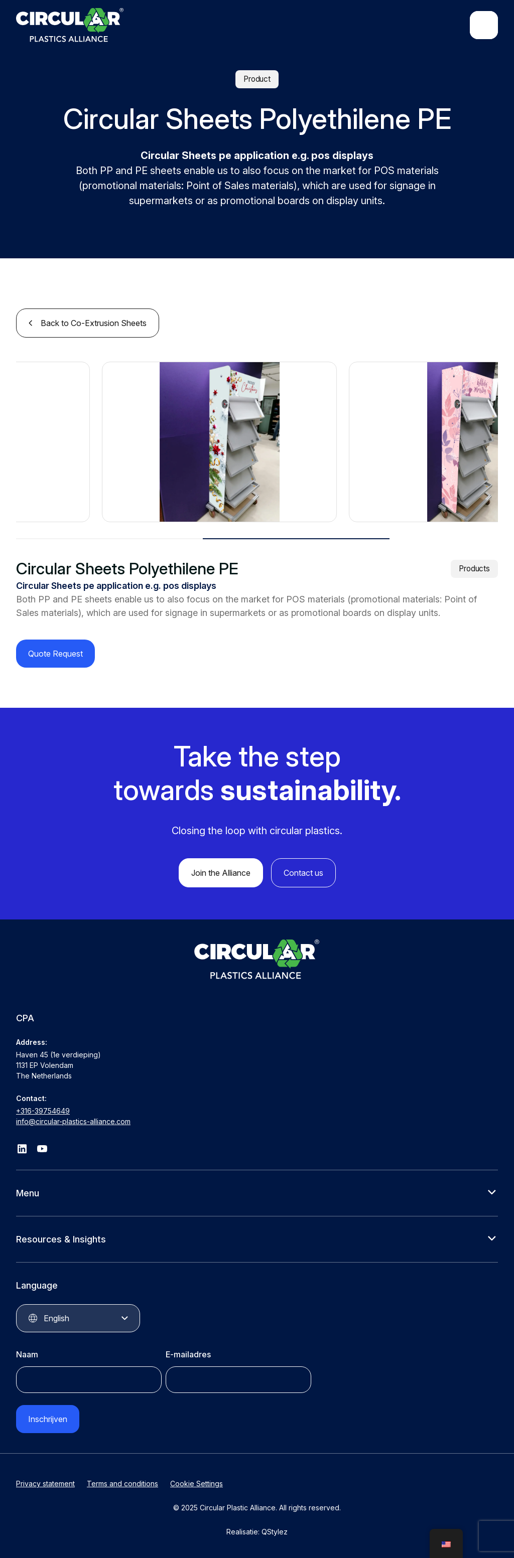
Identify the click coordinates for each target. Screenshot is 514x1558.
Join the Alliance (220, 873)
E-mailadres (188, 1354)
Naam (27, 1354)
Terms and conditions (122, 1483)
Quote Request (55, 654)
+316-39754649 (43, 1111)
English (56, 1318)
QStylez (275, 1531)
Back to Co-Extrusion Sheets (94, 323)
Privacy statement (45, 1483)
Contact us (303, 873)
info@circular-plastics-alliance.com (73, 1121)
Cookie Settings (196, 1483)
